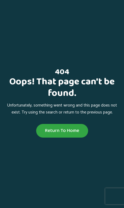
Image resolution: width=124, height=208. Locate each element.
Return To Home (62, 130)
